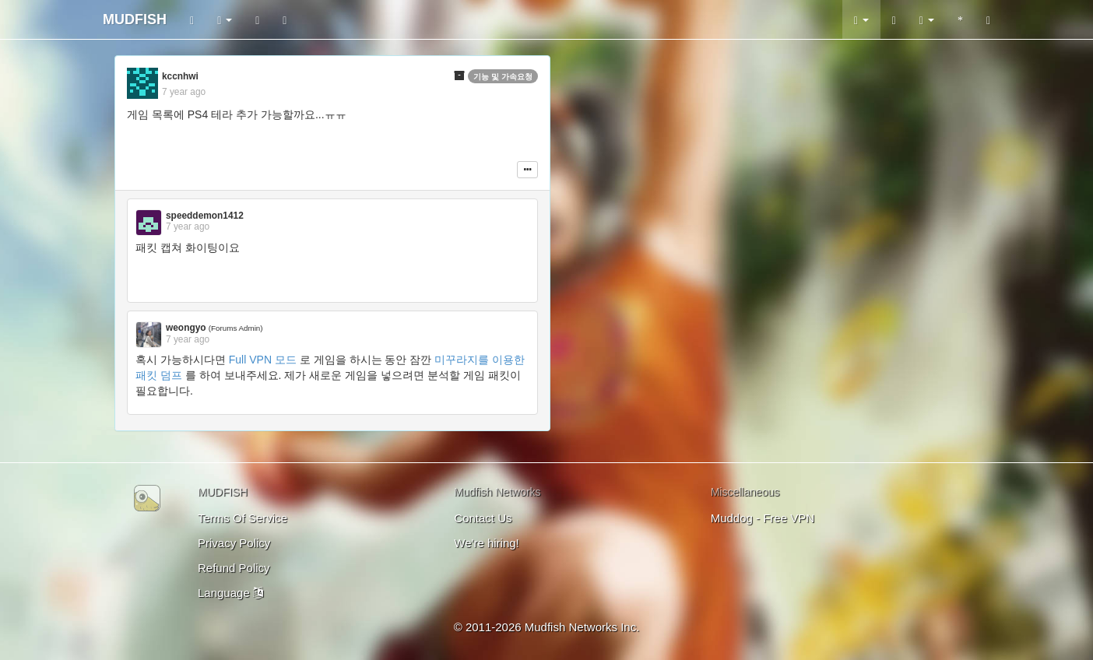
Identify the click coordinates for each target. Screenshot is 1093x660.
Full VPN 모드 (263, 359)
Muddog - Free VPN (762, 518)
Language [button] (230, 592)
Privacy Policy (234, 542)
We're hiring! (486, 542)
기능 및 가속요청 (502, 76)
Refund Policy (234, 567)
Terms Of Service (242, 518)
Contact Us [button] (482, 518)
